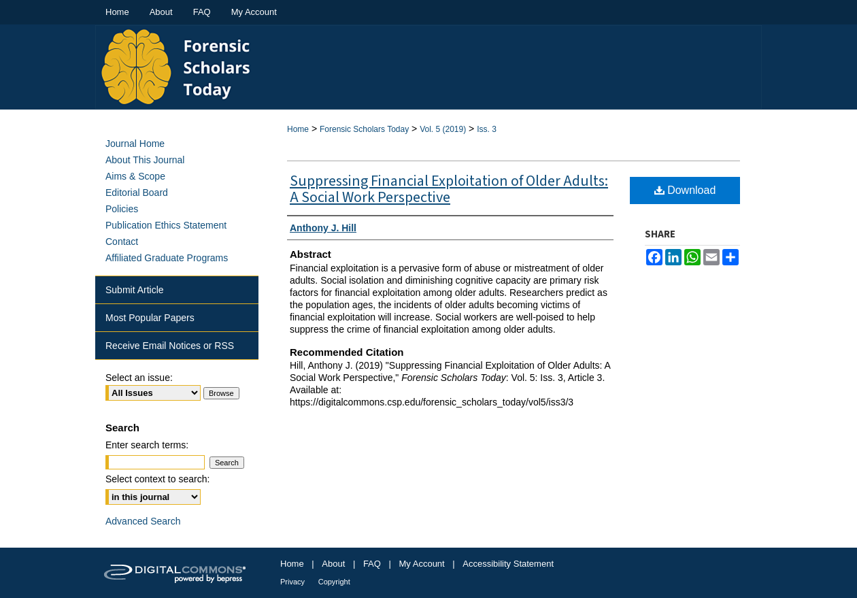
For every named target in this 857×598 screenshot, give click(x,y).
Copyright (334, 582)
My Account (422, 564)
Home (298, 129)
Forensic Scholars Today (364, 129)
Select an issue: (139, 377)
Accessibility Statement (508, 564)
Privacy (292, 582)
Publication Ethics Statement (165, 225)
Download (685, 190)
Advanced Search (143, 521)
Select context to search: (157, 479)
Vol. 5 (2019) (443, 129)
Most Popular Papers (150, 317)
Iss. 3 (487, 129)
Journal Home (135, 143)
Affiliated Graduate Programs (166, 257)
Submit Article (134, 289)
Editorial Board (136, 192)
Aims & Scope (135, 176)
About (333, 564)
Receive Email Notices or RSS (169, 345)
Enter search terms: (146, 444)
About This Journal (144, 159)
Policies (121, 208)
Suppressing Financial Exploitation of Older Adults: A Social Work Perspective (449, 189)
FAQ (372, 564)
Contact (121, 241)
